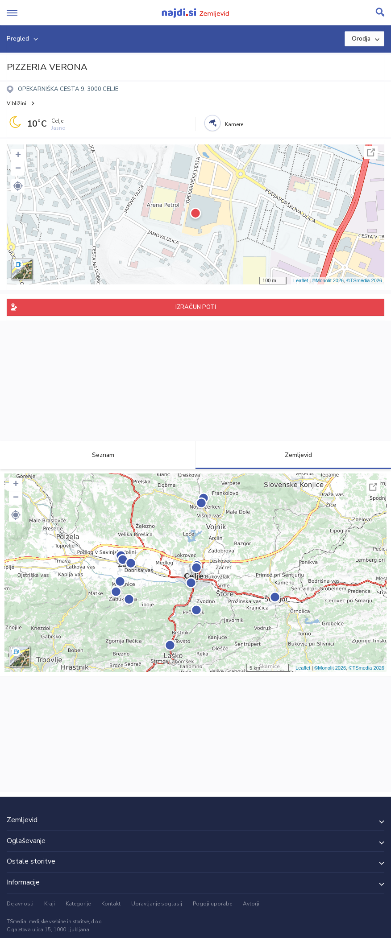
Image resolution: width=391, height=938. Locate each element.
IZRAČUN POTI (195, 307)
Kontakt (111, 903)
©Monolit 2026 (328, 280)
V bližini (16, 103)
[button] (18, 186)
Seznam (98, 455)
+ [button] (18, 155)
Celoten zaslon (371, 152)
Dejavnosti (20, 903)
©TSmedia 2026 (364, 280)
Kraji (49, 903)
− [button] (18, 169)
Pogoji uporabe (212, 903)
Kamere (234, 124)
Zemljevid (293, 455)
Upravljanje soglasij (156, 903)
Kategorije (78, 903)
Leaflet (300, 280)
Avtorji (251, 903)
